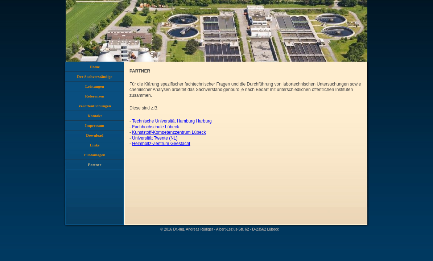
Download (94, 135)
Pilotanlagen (95, 155)
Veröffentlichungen (94, 106)
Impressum (94, 125)
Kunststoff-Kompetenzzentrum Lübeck (169, 132)
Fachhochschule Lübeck (155, 126)
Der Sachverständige (94, 76)
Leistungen (94, 86)
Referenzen (94, 96)
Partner (95, 164)
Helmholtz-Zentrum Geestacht (161, 143)
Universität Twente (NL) (154, 138)
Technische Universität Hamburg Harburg (171, 121)
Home (95, 67)
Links (95, 145)
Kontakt (94, 115)
